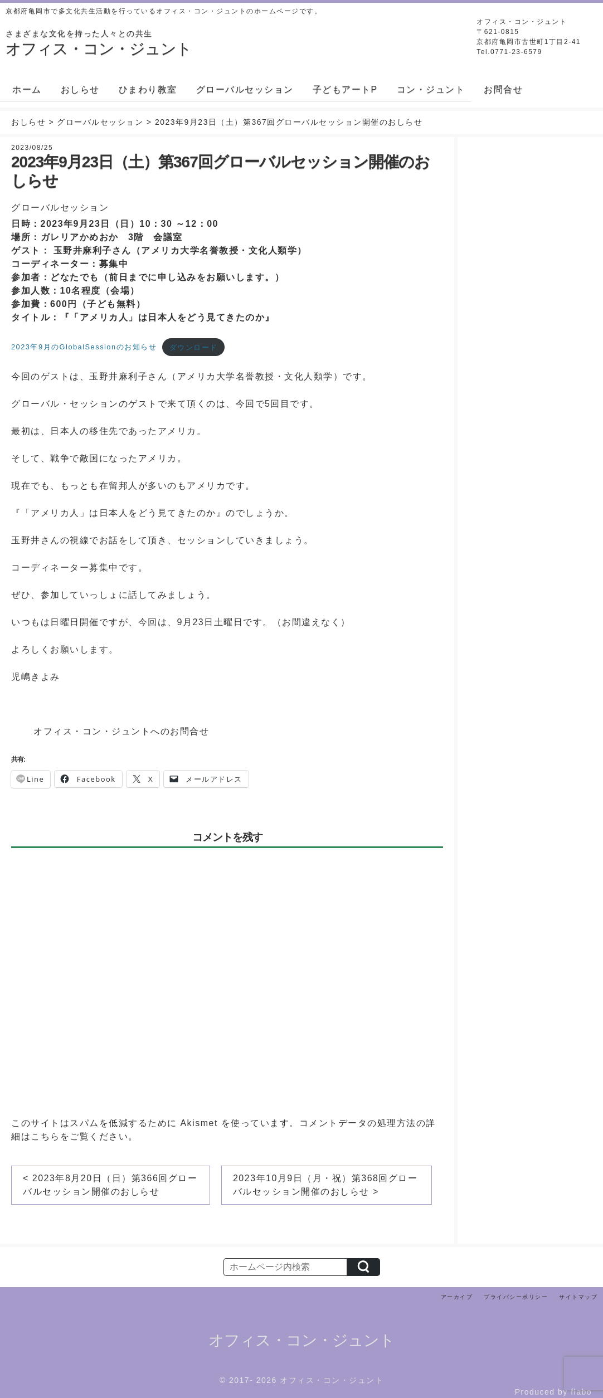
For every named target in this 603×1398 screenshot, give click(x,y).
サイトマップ (578, 1297)
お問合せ (503, 89)
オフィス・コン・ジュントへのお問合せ (121, 731)
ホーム (27, 89)
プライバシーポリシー (516, 1297)
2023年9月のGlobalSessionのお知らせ (84, 347)
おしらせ (80, 89)
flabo (581, 1391)
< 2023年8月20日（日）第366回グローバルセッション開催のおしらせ (110, 1184)
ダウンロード (193, 347)
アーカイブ (457, 1297)
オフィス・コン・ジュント (301, 1340)
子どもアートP (345, 89)
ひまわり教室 (148, 89)
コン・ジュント (431, 89)
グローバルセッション (245, 89)
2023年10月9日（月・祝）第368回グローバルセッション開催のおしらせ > (325, 1184)
